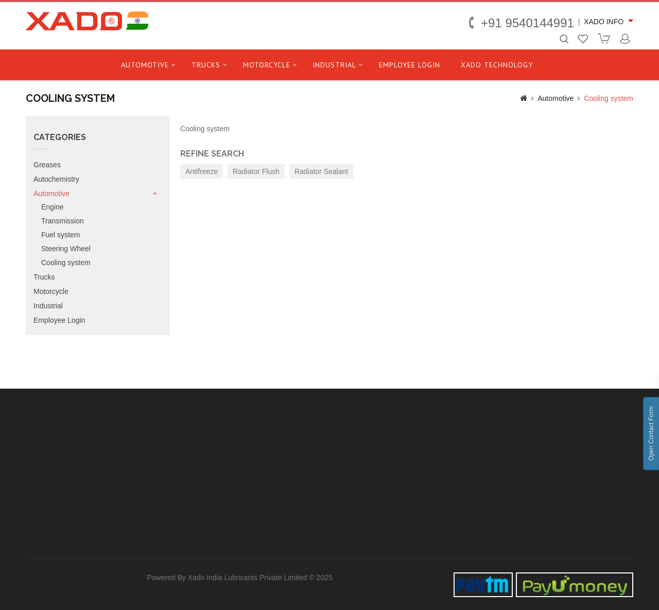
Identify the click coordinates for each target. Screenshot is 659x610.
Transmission (62, 221)
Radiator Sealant (321, 171)
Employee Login (409, 64)
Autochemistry (56, 179)
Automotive (145, 64)
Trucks (206, 64)
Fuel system (60, 235)
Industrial (334, 64)
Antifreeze (201, 171)
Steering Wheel (66, 249)
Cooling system (608, 98)
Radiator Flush (256, 171)
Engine (52, 207)
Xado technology (497, 64)
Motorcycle (266, 64)
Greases (47, 165)
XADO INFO (603, 22)
